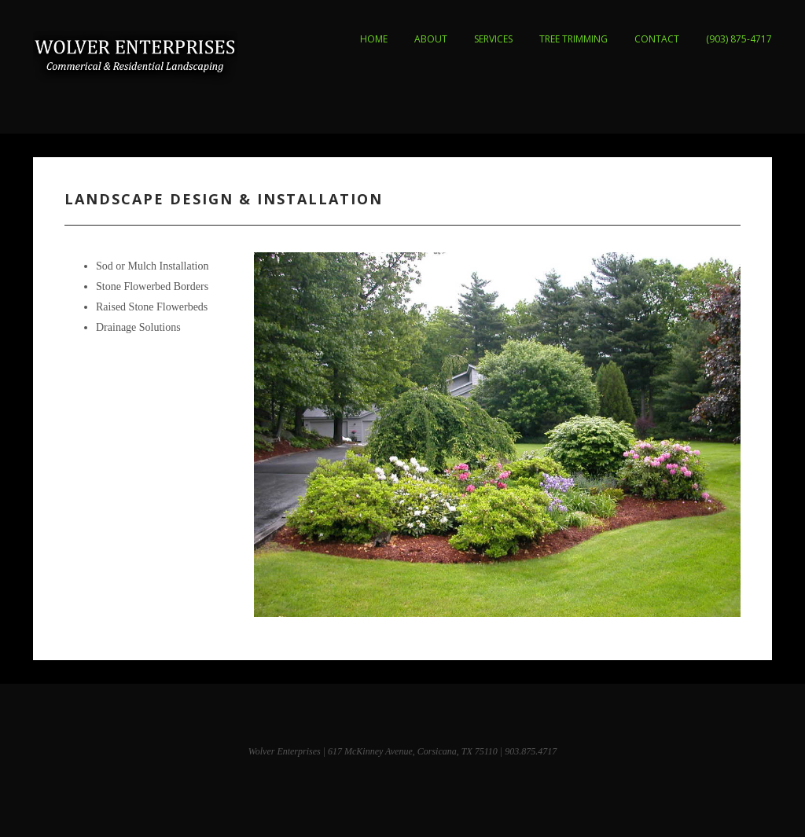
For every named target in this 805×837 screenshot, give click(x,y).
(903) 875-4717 (739, 39)
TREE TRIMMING (573, 39)
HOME (374, 39)
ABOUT (430, 39)
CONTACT (656, 39)
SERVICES (493, 39)
